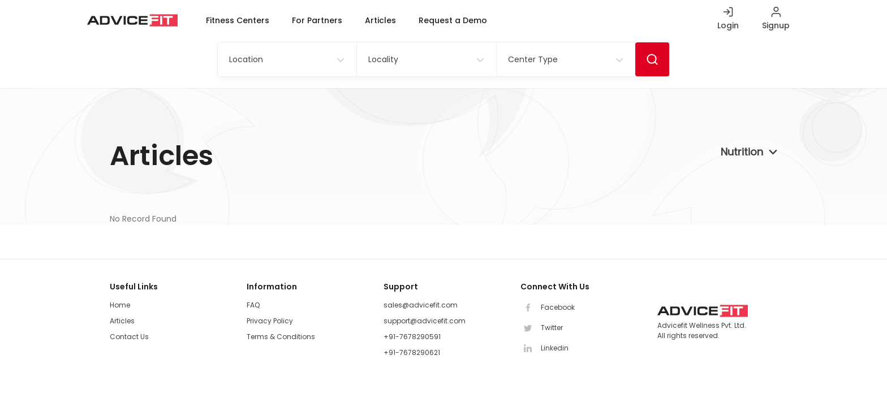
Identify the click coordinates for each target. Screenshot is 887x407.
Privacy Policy (270, 321)
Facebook (547, 307)
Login (728, 25)
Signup (776, 25)
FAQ (253, 305)
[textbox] (242, 59)
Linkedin (544, 348)
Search (652, 59)
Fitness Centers (237, 20)
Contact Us (129, 336)
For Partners (317, 20)
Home (120, 305)
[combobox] (287, 59)
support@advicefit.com (425, 321)
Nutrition (742, 152)
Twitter (541, 328)
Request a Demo (453, 20)
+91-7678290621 (412, 352)
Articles (380, 20)
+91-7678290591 (412, 336)
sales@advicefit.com (421, 305)
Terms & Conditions (281, 336)
